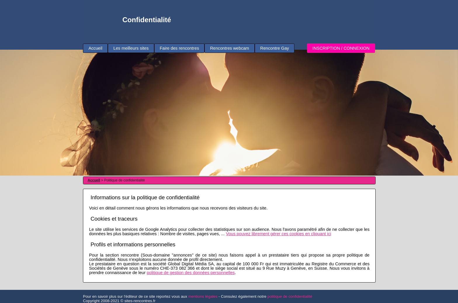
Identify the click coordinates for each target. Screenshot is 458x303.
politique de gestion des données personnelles (191, 272)
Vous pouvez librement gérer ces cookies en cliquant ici (278, 233)
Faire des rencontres (179, 48)
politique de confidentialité (290, 296)
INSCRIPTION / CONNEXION (341, 48)
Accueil (95, 48)
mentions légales (202, 296)
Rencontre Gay (274, 48)
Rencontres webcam (229, 48)
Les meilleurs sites (131, 48)
